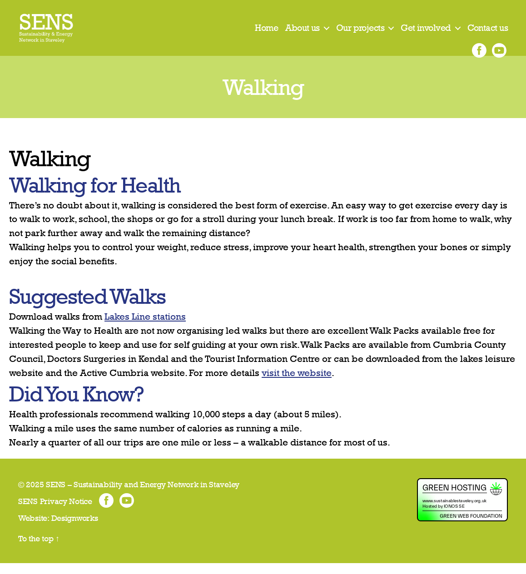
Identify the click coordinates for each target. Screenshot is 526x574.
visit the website (297, 383)
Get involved (426, 33)
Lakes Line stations (145, 327)
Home (266, 33)
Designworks (74, 529)
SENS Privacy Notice (55, 512)
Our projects (360, 33)
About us (302, 33)
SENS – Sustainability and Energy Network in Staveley (142, 495)
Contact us (487, 33)
